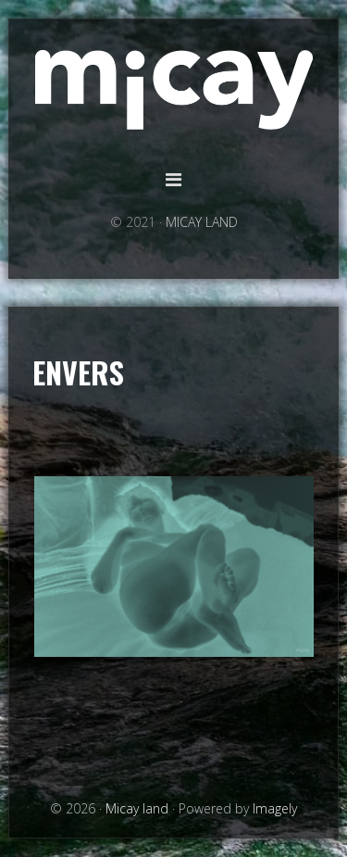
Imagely (275, 808)
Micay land (174, 90)
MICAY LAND (202, 222)
